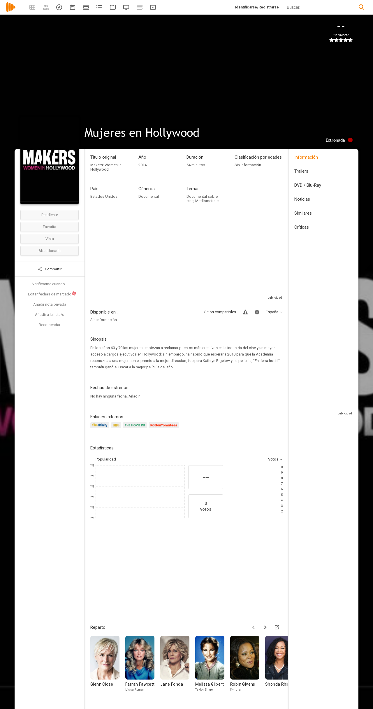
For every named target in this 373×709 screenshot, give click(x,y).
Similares (303, 213)
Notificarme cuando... (50, 284)
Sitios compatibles (220, 312)
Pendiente (49, 215)
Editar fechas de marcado (52, 293)
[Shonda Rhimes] (282, 666)
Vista (49, 239)
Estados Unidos (103, 196)
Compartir (49, 269)
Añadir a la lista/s (49, 314)
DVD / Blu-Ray (307, 185)
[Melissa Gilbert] (212, 666)
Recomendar (49, 325)
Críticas (301, 227)
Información (306, 157)
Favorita (49, 227)
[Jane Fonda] (177, 666)
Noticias (302, 199)
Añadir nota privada (49, 304)
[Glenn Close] (107, 666)
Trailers (301, 171)
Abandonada (49, 250)
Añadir (134, 396)
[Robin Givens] (247, 666)
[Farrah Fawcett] (142, 666)
